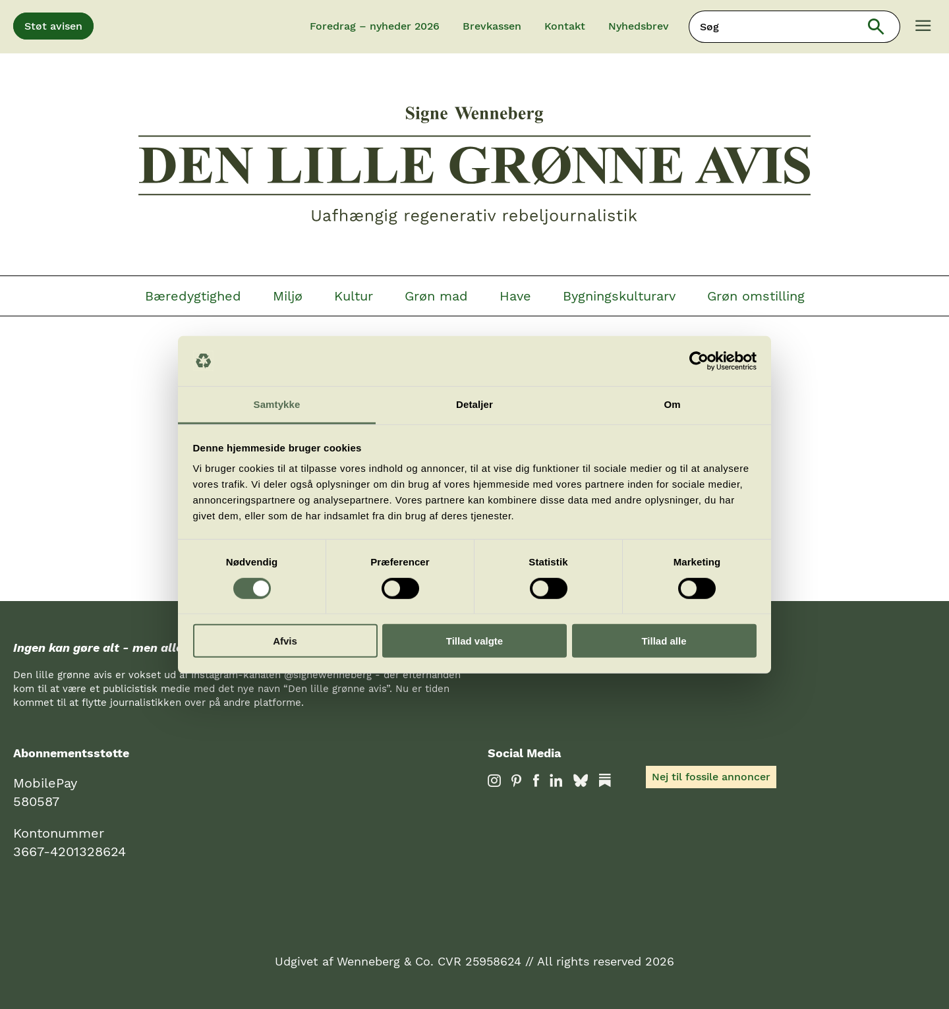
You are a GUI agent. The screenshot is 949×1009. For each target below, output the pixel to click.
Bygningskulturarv (619, 296)
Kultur (353, 296)
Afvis (285, 641)
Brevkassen (492, 26)
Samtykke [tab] (277, 404)
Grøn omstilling (756, 296)
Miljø (287, 296)
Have (515, 296)
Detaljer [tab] (474, 404)
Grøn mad (436, 296)
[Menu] (923, 27)
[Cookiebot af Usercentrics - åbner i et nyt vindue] (699, 361)
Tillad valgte (474, 641)
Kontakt (564, 26)
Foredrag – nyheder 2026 (375, 26)
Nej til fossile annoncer (711, 776)
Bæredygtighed (193, 296)
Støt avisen (53, 26)
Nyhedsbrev (638, 26)
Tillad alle (663, 641)
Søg (885, 26)
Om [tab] (672, 404)
